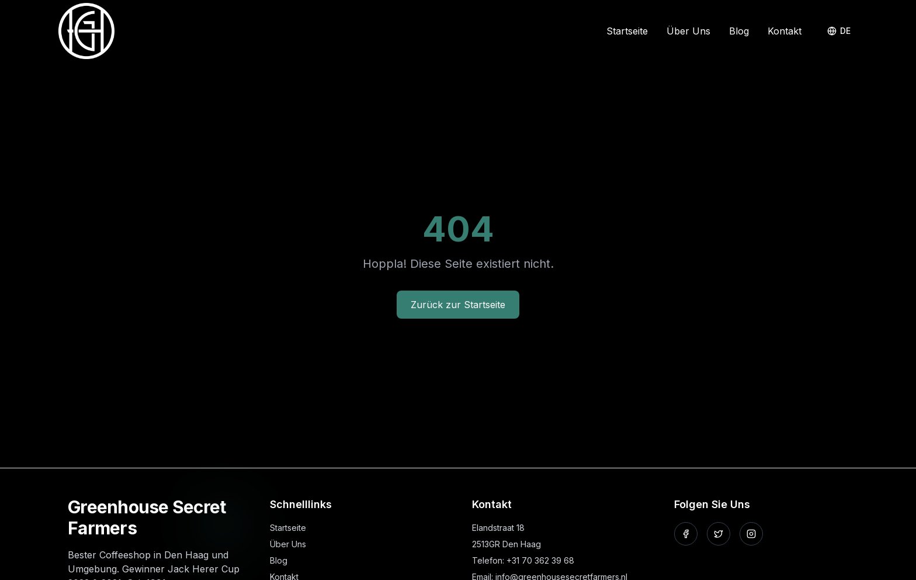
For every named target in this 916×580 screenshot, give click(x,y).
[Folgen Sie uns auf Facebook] (686, 534)
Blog (739, 31)
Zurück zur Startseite (458, 304)
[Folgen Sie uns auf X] (718, 534)
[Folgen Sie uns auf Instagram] (751, 534)
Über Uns (688, 31)
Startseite (627, 31)
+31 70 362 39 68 (540, 560)
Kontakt (784, 31)
